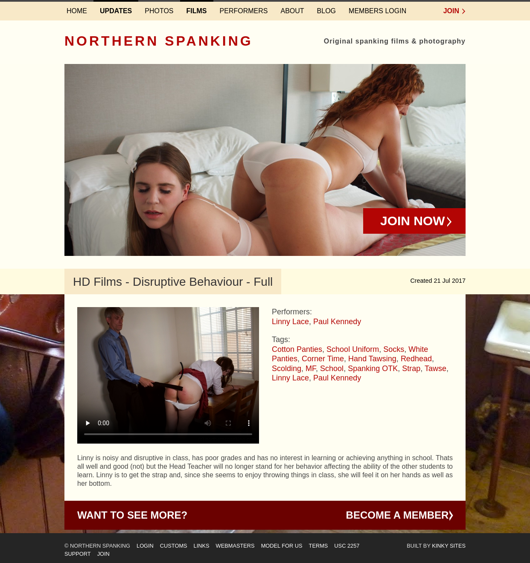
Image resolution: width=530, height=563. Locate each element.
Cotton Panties (297, 349)
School (332, 368)
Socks (393, 349)
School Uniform (352, 349)
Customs (173, 546)
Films (196, 11)
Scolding (286, 368)
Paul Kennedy (337, 321)
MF (311, 368)
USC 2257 (346, 546)
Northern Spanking (158, 41)
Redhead (416, 358)
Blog (326, 11)
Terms (318, 546)
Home (77, 11)
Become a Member (397, 515)
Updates (116, 11)
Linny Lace (290, 321)
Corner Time (323, 358)
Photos (159, 11)
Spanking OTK (373, 368)
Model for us (282, 546)
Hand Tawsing (372, 358)
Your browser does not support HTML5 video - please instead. (168, 375)
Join (451, 11)
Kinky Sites (449, 546)
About (292, 11)
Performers (244, 11)
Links (202, 546)
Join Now (412, 221)
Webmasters (235, 546)
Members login (377, 11)
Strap (411, 368)
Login (145, 546)
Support (77, 554)
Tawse (435, 368)
